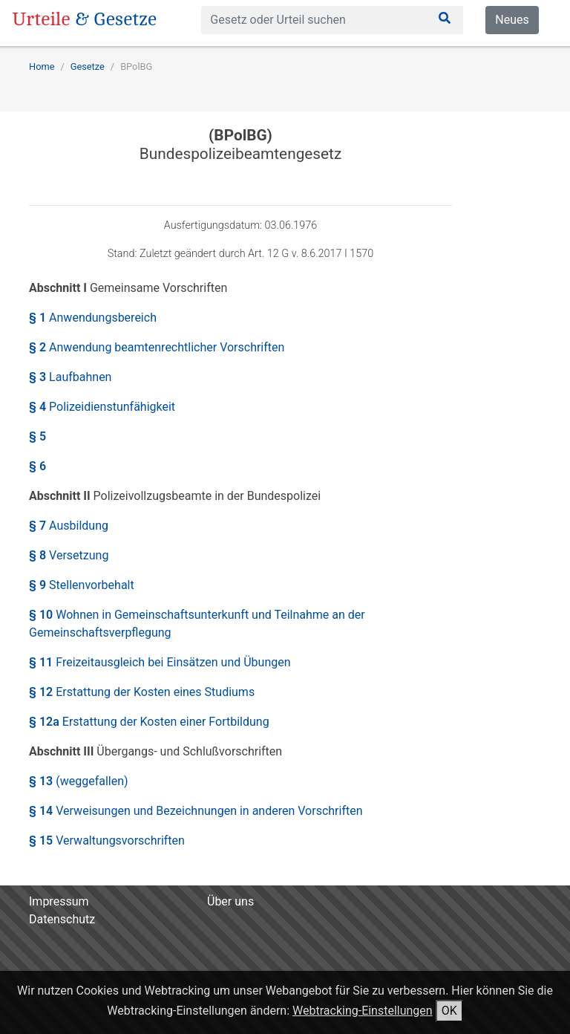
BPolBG (136, 66)
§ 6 (37, 466)
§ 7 (68, 525)
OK (449, 1011)
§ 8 (68, 555)
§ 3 (70, 377)
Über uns (230, 901)
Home (41, 66)
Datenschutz (62, 919)
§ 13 (78, 781)
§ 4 (102, 407)
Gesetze (88, 66)
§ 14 (196, 811)
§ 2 (156, 347)
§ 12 (142, 692)
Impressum (59, 901)
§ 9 (81, 585)
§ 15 (107, 840)
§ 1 (93, 317)
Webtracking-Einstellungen (362, 1011)
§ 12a (149, 722)
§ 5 (37, 436)
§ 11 (160, 662)
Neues (511, 20)
